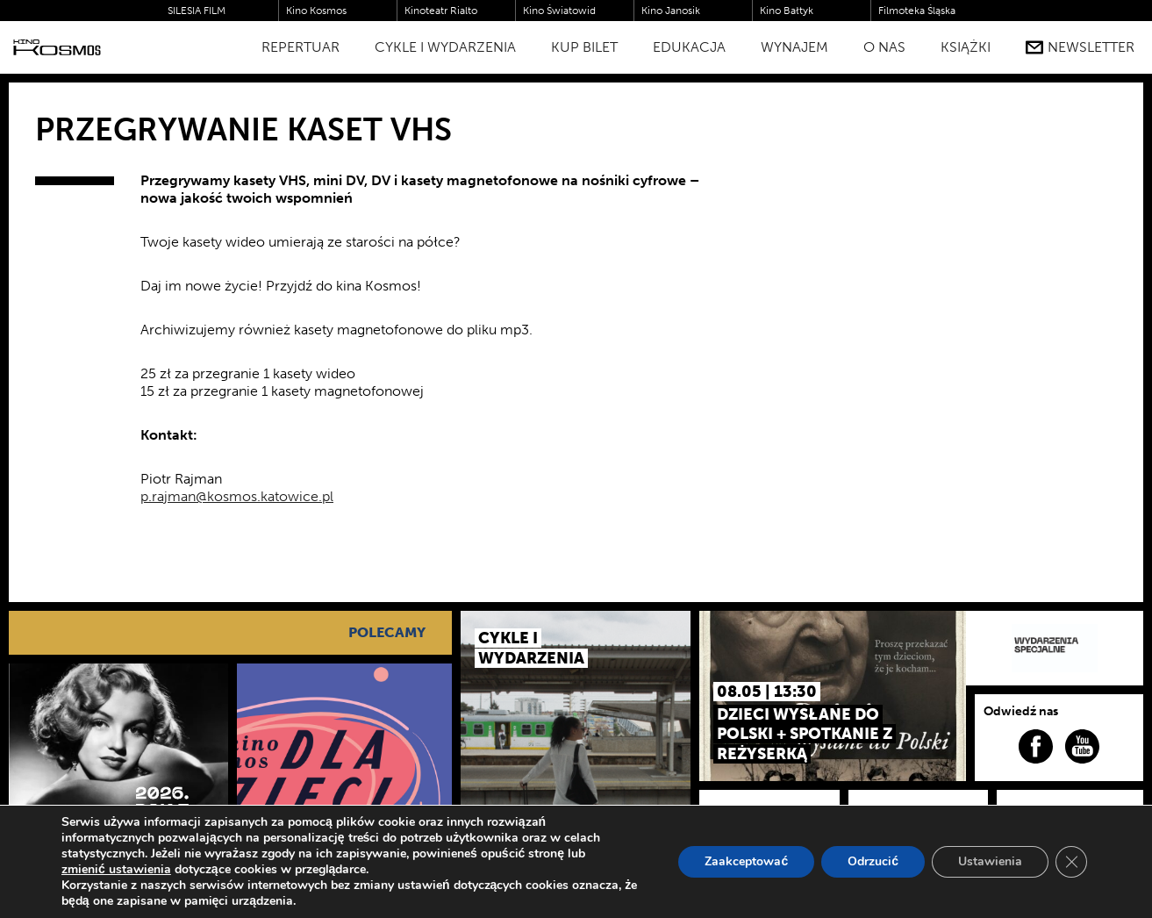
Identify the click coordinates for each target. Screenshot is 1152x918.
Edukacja (689, 47)
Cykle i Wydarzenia (445, 47)
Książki (966, 47)
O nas (884, 47)
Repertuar (300, 47)
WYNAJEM (794, 47)
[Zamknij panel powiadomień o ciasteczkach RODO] (1071, 862)
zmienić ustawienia (116, 870)
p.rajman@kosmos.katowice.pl (236, 496)
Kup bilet (584, 47)
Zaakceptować (746, 861)
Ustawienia (990, 861)
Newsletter (1080, 47)
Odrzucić (873, 861)
